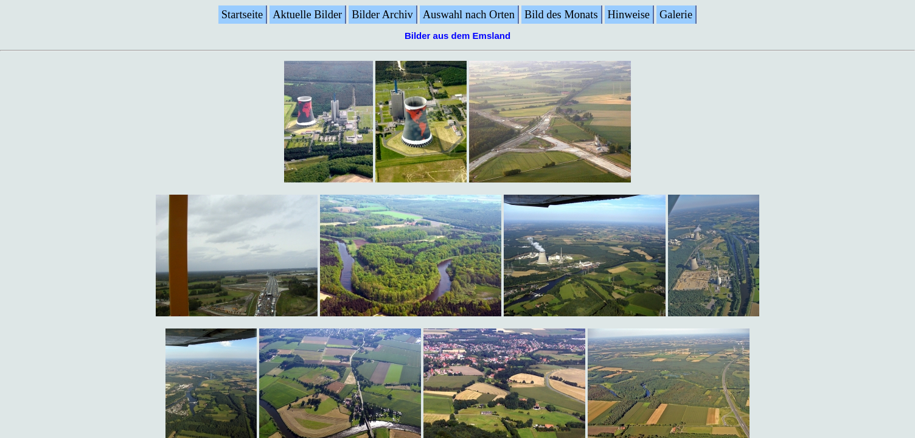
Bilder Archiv (382, 15)
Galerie (675, 15)
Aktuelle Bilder (307, 15)
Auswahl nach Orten (469, 15)
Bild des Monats (561, 15)
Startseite (242, 15)
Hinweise (629, 15)
